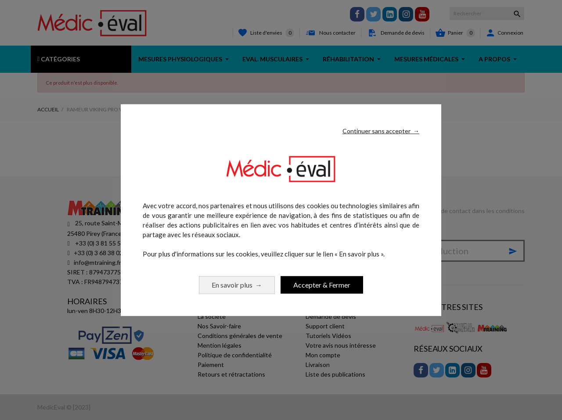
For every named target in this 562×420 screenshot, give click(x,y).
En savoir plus (237, 284)
